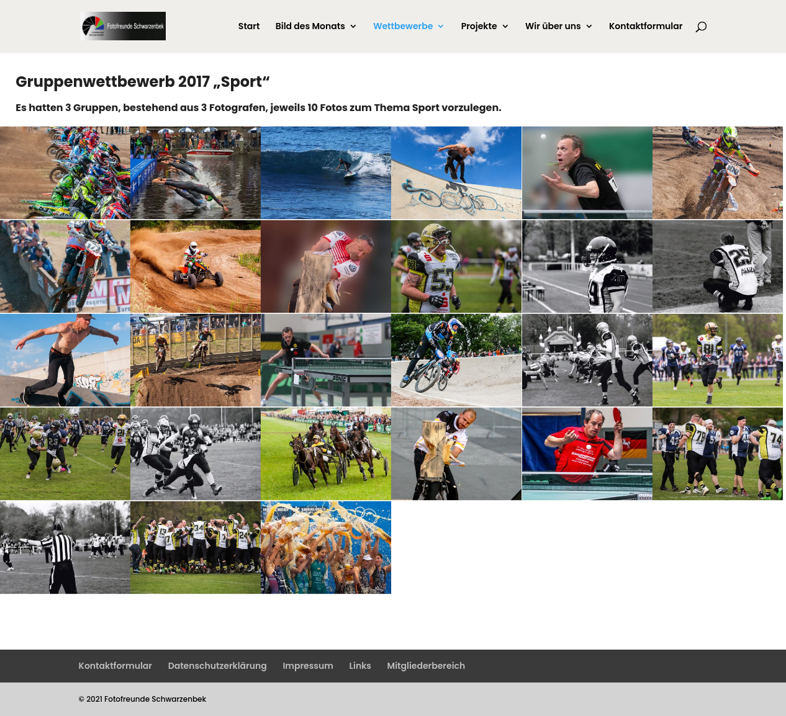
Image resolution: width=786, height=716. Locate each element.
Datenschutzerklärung (217, 666)
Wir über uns (553, 27)
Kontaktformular (645, 27)
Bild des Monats (310, 27)
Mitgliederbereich (426, 666)
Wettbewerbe (403, 27)
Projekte (479, 27)
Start (249, 27)
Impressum (307, 666)
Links (360, 666)
